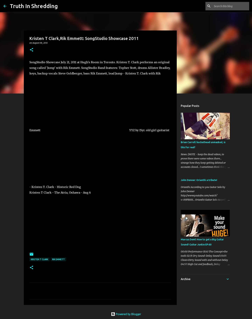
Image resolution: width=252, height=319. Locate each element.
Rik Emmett (58, 259)
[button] (31, 50)
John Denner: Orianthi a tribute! (199, 180)
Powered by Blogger (126, 314)
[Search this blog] (230, 6)
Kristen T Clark (39, 259)
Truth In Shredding (34, 6)
